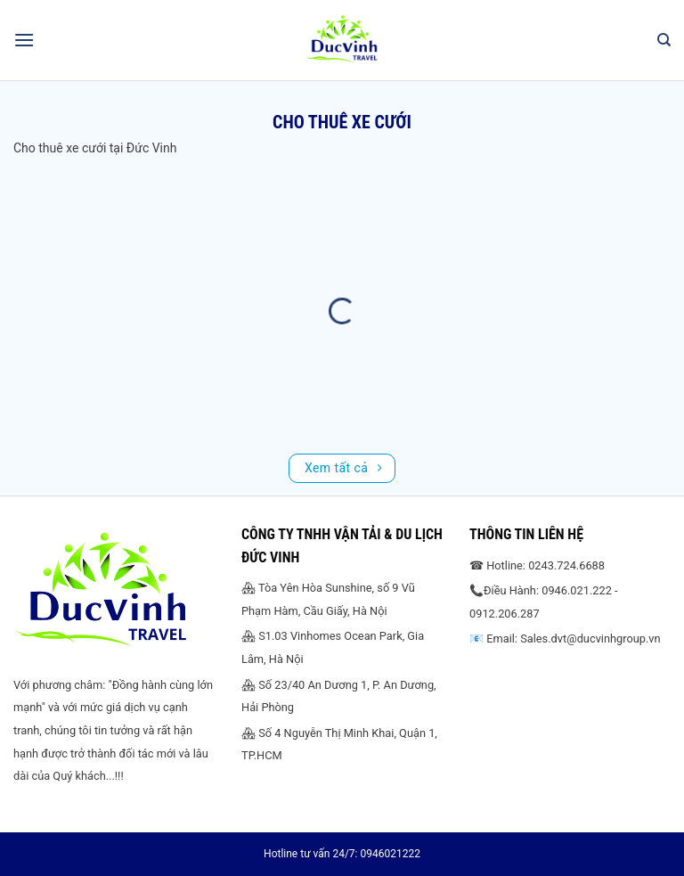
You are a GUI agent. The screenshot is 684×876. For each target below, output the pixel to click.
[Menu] (24, 39)
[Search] (664, 40)
